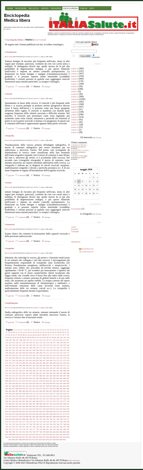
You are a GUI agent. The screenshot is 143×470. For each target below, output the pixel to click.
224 (27, 355)
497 (51, 391)
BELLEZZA (34, 8)
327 (54, 368)
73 (56, 335)
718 (27, 422)
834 (33, 437)
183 (16, 350)
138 (57, 343)
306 (47, 365)
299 (23, 365)
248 (44, 358)
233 (57, 355)
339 (30, 371)
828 (13, 437)
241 (20, 358)
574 (54, 401)
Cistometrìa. (10, 224)
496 (47, 391)
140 (64, 343)
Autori (73, 227)
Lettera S (74, 114)
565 (23, 401)
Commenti (20, 87)
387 (64, 376)
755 (23, 427)
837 (44, 437)
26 (68, 330)
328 (57, 368)
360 (37, 373)
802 (54, 432)
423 (57, 381)
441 (54, 383)
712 (6, 422)
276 (10, 363)
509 (27, 394)
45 (51, 332)
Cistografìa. (9, 136)
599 (10, 406)
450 (20, 386)
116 (47, 340)
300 (27, 365)
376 (27, 376)
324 (44, 368)
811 (20, 434)
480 (57, 388)
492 (33, 391)
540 (68, 396)
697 (20, 419)
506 (16, 394)
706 (51, 419)
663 (33, 414)
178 (64, 348)
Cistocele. (8, 94)
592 (51, 404)
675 (10, 417)
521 (67, 394)
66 (38, 335)
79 (6, 337)
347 (57, 371)
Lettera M (75, 99)
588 (37, 404)
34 (24, 332)
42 (43, 332)
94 (43, 337)
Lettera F (74, 81)
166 (23, 348)
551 (40, 399)
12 (33, 330)
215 (61, 353)
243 (27, 358)
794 (27, 432)
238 (10, 358)
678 (20, 417)
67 (41, 335)
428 (10, 383)
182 (13, 350)
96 (48, 337)
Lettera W (75, 125)
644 (33, 411)
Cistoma (8, 183)
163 (13, 348)
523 (10, 396)
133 (40, 343)
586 (30, 404)
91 (35, 337)
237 (6, 358)
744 (51, 424)
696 (16, 419)
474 (37, 388)
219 (10, 355)
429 (13, 383)
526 (20, 396)
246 (37, 358)
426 (67, 381)
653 (64, 411)
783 (54, 429)
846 (13, 440)
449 (16, 386)
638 (13, 411)
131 (33, 343)
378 (33, 376)
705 (47, 419)
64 (33, 335)
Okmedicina (75, 242)
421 (50, 381)
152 (40, 345)
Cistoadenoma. (11, 52)
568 (33, 401)
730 (68, 422)
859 (57, 440)
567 (30, 401)
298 (20, 365)
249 (47, 358)
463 (64, 386)
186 (27, 350)
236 (68, 355)
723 (44, 422)
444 (64, 383)
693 (6, 419)
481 (61, 388)
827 (10, 437)
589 (40, 404)
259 (16, 360)
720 (33, 422)
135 (47, 343)
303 (37, 365)
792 (20, 432)
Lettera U (74, 120)
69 (46, 335)
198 (68, 350)
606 (33, 406)
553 (47, 399)
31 (16, 332)
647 (44, 411)
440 (51, 383)
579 (6, 404)
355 (20, 373)
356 (23, 373)
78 (68, 335)
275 (6, 363)
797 (37, 432)
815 (33, 434)
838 (47, 437)
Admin (7, 29)
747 (61, 424)
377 (30, 376)
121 (64, 340)
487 (16, 391)
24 (63, 330)
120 (60, 340)
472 (30, 388)
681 (30, 417)
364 (51, 373)
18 (48, 330)
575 (57, 401)
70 (48, 335)
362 (44, 373)
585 (27, 404)
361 (40, 373)
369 (68, 373)
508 (23, 394)
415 (30, 381)
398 (37, 378)
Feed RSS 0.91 (86, 249)
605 (30, 406)
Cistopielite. (9, 248)
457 (44, 386)
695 (13, 419)
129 (27, 343)
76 (63, 335)
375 (23, 376)
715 (16, 422)
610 (47, 406)
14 (38, 330)
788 (6, 432)
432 (23, 383)
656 (10, 414)
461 (57, 386)
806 (68, 432)
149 (30, 345)
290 (57, 363)
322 (37, 368)
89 (30, 337)
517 (54, 394)
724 (47, 422)
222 (20, 355)
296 (13, 365)
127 (20, 343)
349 (64, 371)
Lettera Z (74, 132)
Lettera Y (74, 130)
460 (54, 386)
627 (40, 409)
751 (10, 427)
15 (40, 330)
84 (18, 337)
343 (44, 371)
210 (44, 353)
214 (57, 353)
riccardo (10, 56)
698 (23, 419)
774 (23, 429)
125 (13, 343)
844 (68, 437)
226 (33, 355)
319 (27, 368)
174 (51, 348)
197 (64, 350)
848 (20, 440)
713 (10, 422)
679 (23, 417)
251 (54, 358)
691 (64, 417)
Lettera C (36, 56)
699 (27, 419)
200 (10, 353)
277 (13, 363)
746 (57, 424)
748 (64, 424)
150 (33, 345)
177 (61, 348)
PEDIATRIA (56, 8)
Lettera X (74, 127)
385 (57, 376)
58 (19, 335)
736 (23, 424)
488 (20, 391)
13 (36, 330)
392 (16, 378)
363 (47, 373)
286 (44, 363)
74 (58, 335)
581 (13, 404)
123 (6, 343)
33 (21, 332)
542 (10, 399)
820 (50, 434)
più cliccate (97, 214)
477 (47, 388)
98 (52, 337)
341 (37, 371)
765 (57, 427)
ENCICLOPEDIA (70, 8)
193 (51, 350)
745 (54, 424)
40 (38, 332)
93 (40, 337)
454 (33, 386)
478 (51, 388)
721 (37, 422)
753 (16, 427)
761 (44, 427)
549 (33, 399)
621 (20, 409)
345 (51, 371)
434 (30, 383)
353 (13, 373)
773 (20, 429)
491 (30, 391)
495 (44, 391)
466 (10, 388)
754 (20, 427)
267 (44, 360)
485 (10, 391)
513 (40, 394)
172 (44, 348)
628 (44, 409)
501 (64, 391)
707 (54, 419)
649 (51, 411)
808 (10, 434)
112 (34, 340)
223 (23, 355)
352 (10, 373)
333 (10, 371)
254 (64, 358)
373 (16, 376)
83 (16, 337)
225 (30, 355)
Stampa (45, 87)
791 (16, 432)
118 (54, 340)
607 (37, 406)
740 (37, 424)
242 (23, 358)
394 (23, 378)
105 (10, 340)
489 (23, 391)
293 (68, 363)
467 (13, 388)
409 (10, 381)
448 (13, 386)
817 (40, 434)
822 (57, 434)
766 (61, 427)
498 (54, 391)
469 (20, 388)
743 (47, 424)
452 (27, 386)
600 (13, 406)
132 (37, 343)
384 (54, 376)
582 (16, 404)
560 (6, 401)
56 (14, 335)
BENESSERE (21, 8)
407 (68, 378)
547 (27, 399)
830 (20, 437)
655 (6, 414)
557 (61, 399)
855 (44, 440)
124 (10, 343)
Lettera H (74, 86)
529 (30, 396)
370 (6, 376)
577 (64, 401)
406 (64, 378)
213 (54, 353)
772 (16, 429)
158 (61, 345)
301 (30, 365)
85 (21, 337)
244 (30, 358)
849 (23, 440)
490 (27, 391)
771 (13, 429)
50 (63, 332)
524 (13, 396)
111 (30, 340)
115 (44, 340)
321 (33, 368)
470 (23, 388)
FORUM (83, 8)
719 (30, 422)
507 (20, 394)
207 (33, 353)
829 (16, 437)
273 (64, 360)
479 (54, 388)
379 (37, 376)
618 (10, 409)
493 (37, 391)
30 (14, 332)
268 (47, 360)
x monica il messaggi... (80, 156)
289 (54, 363)
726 (54, 422)
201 (13, 353)
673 (68, 414)
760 (40, 427)
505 (13, 394)
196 (61, 350)
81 (11, 337)
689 (57, 417)
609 (44, 406)
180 (6, 350)
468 (16, 388)
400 (44, 378)
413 (23, 381)
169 (33, 348)
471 (27, 388)
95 (45, 337)
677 (16, 417)
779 (40, 429)
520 (64, 394)
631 (54, 409)
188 (33, 350)
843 (64, 437)
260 (20, 360)
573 (51, 401)
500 (61, 391)
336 (20, 371)
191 (44, 350)
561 (10, 401)
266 (40, 360)
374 (20, 376)
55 (11, 335)
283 (33, 363)
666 (44, 414)
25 (65, 330)
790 (13, 432)
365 (54, 373)
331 (68, 368)
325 (47, 368)
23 (60, 330)
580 (10, 404)
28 (9, 332)
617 (6, 409)
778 (37, 429)
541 (6, 399)
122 (67, 340)
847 (16, 440)
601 (16, 406)
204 (23, 353)
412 (20, 381)
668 (51, 414)
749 (68, 424)
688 (54, 417)
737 (27, 424)
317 (20, 368)
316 (16, 368)
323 (40, 368)
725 (51, 422)
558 (64, 399)
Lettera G (74, 84)
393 (20, 378)
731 (6, 424)
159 (64, 345)
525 (16, 396)
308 (54, 365)
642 (27, 411)
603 (23, 406)
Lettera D (74, 76)
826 (6, 437)
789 (10, 432)
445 (68, 383)
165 (20, 348)
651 (57, 411)
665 (40, 414)
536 (54, 396)
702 (37, 419)
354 (16, 373)
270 (54, 360)
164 (16, 348)
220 (13, 355)
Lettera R (74, 112)
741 (40, 424)
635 (68, 409)
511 (33, 394)
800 (47, 432)
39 (36, 332)
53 (6, 335)
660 (23, 414)
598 (6, 406)
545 (20, 399)
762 (47, 427)
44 (48, 332)
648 (47, 411)
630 (51, 409)
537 (57, 396)
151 (37, 345)
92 (38, 337)
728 (61, 422)
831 (23, 437)
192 (47, 350)
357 (27, 373)
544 (16, 399)
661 (27, 414)
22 (58, 330)
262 (27, 360)
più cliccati (97, 137)
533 (44, 396)
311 (64, 365)
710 (64, 419)
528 (27, 396)
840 (54, 437)
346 (54, 371)
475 (40, 388)
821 (54, 434)
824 (64, 434)
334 (13, 371)
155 (51, 345)
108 (20, 340)
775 (27, 429)
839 (51, 437)
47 (56, 332)
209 (40, 353)
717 (23, 422)
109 (24, 340)
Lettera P (74, 107)
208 (37, 353)
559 (68, 399)
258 (13, 360)
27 (6, 332)
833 (30, 437)
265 (37, 360)
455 (37, 386)
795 (30, 432)
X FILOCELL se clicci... (80, 150)
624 (30, 409)
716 (20, 422)
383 (51, 376)
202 (16, 353)
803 (57, 432)
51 (65, 332)
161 (6, 348)
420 (47, 381)
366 (57, 373)
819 (47, 434)
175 (54, 348)
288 (51, 363)
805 (64, 432)
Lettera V (74, 122)
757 (30, 427)
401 (47, 378)
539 (64, 396)
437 (40, 383)
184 (20, 350)
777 (33, 429)
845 (10, 440)
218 (6, 355)
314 (10, 368)
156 (54, 345)
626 (37, 409)
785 (61, 429)
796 (33, 432)
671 (61, 414)
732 (10, 424)
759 (37, 427)
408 (6, 381)
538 (61, 396)
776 (30, 429)
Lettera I (74, 89)
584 (23, 404)
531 (37, 396)
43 (46, 332)
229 (44, 355)
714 (13, 422)
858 (54, 440)
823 (61, 434)
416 (33, 381)
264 (33, 360)
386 (61, 376)
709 (61, 419)
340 (33, 371)
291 (61, 363)
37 (31, 332)
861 (64, 440)
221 (16, 355)
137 (54, 343)
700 (30, 419)
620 (16, 409)
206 (30, 353)
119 (57, 340)
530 (33, 396)
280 (23, 363)
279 (20, 363)
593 (54, 404)
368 (64, 373)
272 (61, 360)
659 (20, 414)
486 (13, 391)
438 (44, 383)
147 (23, 345)
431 (20, 383)
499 (57, 391)
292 (64, 363)
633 (61, 409)
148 (27, 345)
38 (33, 332)
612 (54, 406)
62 (29, 335)
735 (20, 424)
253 (61, 358)
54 (9, 335)
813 (27, 434)
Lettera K (74, 94)
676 (13, 417)
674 (6, 417)
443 (61, 383)
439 (47, 383)
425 (64, 381)
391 (13, 378)
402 (51, 378)
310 (61, 365)
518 (57, 394)
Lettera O (74, 104)
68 (43, 335)
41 (41, 332)
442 (57, 383)
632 (57, 409)
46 (53, 332)
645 (37, 411)
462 (61, 386)
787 (68, 429)
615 (64, 406)
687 (51, 417)
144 (13, 345)
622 (23, 409)
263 (30, 360)
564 (20, 401)
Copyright (75, 231)
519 (61, 394)
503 (6, 394)
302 (33, 365)
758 (33, 427)
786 (64, 429)
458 (47, 386)
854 (40, 440)
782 (51, 429)
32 (19, 332)
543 (13, 399)
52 (68, 332)
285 (40, 363)
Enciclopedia (76, 209)
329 (61, 368)
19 (50, 330)
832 (27, 437)
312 (67, 365)
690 (61, 417)
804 (61, 432)
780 (44, 429)
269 (51, 360)
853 (37, 440)
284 (37, 363)
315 (13, 368)
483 (68, 388)
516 (50, 394)
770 (10, 429)
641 (23, 411)
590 (44, 404)
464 (68, 386)
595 (61, 404)
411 (16, 381)
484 (6, 391)
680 (27, 417)
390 (10, 378)
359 (33, 373)
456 (40, 386)
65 (36, 335)
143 (10, 345)
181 (10, 350)
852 (33, 440)
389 (6, 378)
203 (20, 353)
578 (68, 401)
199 (6, 353)
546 (23, 399)
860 (61, 440)
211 (47, 353)
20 (53, 330)
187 (30, 350)
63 (31, 335)
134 (44, 343)
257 (10, 360)
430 (16, 383)
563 (16, 401)
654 (68, 411)
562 (13, 401)
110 (27, 340)
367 (61, 373)
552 (44, 399)
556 (57, 399)
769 (6, 429)
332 (6, 371)
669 (54, 414)
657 (13, 414)
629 (47, 409)
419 (44, 381)
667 (47, 414)
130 (30, 343)
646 (40, 411)
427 (6, 383)
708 (57, 419)
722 (40, 422)
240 (16, 358)
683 (37, 417)
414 (27, 381)
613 (57, 406)
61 (26, 335)
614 (61, 406)
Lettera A (74, 69)
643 (30, 411)
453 (30, 386)
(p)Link (9, 87)
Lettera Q (74, 109)
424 (61, 381)
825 (67, 434)
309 (57, 365)
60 (24, 335)
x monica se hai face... (79, 145)
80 (8, 337)
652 (61, 411)
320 (30, 368)
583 (20, 404)
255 (68, 358)
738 (30, 424)
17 (45, 330)
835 (37, 437)
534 (47, 396)
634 (64, 409)
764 (54, 427)
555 (54, 399)
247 (40, 358)
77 (65, 335)
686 (47, 417)
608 (40, 406)
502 (68, 391)
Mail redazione (74, 460)
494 (40, 391)
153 (44, 345)
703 (40, 419)
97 (50, 337)
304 (40, 365)
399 (40, 378)
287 (47, 363)
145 (16, 345)
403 (54, 378)
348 (61, 371)
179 (68, 348)
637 (10, 411)
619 (13, 409)
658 (16, 414)
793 (23, 432)
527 (23, 396)
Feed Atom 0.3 (86, 252)
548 (30, 399)
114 (40, 340)
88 (28, 337)
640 (20, 411)
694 (10, 419)
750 (6, 427)
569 (37, 401)
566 (27, 401)
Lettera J (74, 91)
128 (23, 343)
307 (51, 365)
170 (37, 348)
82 (13, 337)
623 (27, 409)
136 (51, 343)
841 (57, 437)
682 (33, 417)
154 (47, 345)
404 (57, 378)
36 (29, 332)
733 (13, 424)
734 (16, 424)
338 (27, 371)
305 (44, 365)
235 (64, 355)
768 (68, 427)
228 (40, 355)
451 (23, 386)
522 (6, 396)
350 (68, 371)
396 (30, 378)
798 (40, 432)
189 (37, 350)
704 (44, 419)
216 (64, 353)
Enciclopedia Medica (15, 40)
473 (33, 388)
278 (16, 363)
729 (64, 422)
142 (6, 345)
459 (51, 386)
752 (13, 427)
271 (57, 360)
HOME (10, 8)
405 (61, 378)
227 (37, 355)
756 (27, 427)
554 (51, 399)
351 (6, 373)
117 (50, 340)
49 (60, 332)
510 (30, 394)
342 (40, 371)
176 (57, 348)
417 (37, 381)
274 (68, 360)
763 (51, 427)
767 (64, 427)
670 (57, 414)
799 (44, 432)
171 (40, 348)
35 (26, 332)
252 (57, 358)
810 (16, 434)
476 (44, 388)
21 (55, 330)
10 (28, 330)
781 (47, 429)
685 (44, 417)
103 (68, 337)
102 (64, 337)
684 (40, 417)
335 (16, 371)
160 (68, 345)
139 (61, 343)
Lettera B (74, 71)
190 (40, 350)
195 (57, 350)
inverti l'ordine (39, 40)
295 (10, 365)
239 (13, 358)
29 (11, 332)
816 (37, 434)
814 (30, 434)
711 (68, 419)
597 (68, 404)
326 (51, 368)
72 (53, 335)
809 (13, 434)
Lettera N (74, 102)
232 (54, 355)
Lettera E (74, 79)
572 (47, 401)
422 (54, 381)
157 (57, 345)
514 (44, 394)
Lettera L (74, 97)
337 (23, 371)
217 (67, 353)
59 (21, 335)
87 (25, 337)
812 (23, 434)
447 (10, 386)
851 (30, 440)
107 (17, 340)
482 (64, 388)
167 (27, 348)
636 (6, 411)
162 (10, 348)
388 (68, 376)
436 (37, 383)
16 (43, 330)
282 (30, 363)
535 (51, 396)
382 (47, 376)
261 (23, 360)
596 (64, 404)
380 (40, 376)
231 (51, 355)
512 (37, 394)
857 (51, 440)
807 (6, 434)
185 (23, 350)
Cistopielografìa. (11, 303)
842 (61, 437)
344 (47, 371)
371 (10, 376)
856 (47, 440)
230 (47, 355)
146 (20, 345)
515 (47, 394)
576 (61, 401)
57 (16, 335)
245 (33, 358)
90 (33, 337)
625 (33, 409)
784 (57, 429)
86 (23, 337)
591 (47, 404)
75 (60, 335)
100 (57, 337)
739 (33, 424)
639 (16, 411)
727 (57, 422)
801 (51, 432)
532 (40, 396)
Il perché (74, 229)
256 (6, 360)
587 (33, 404)
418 (40, 381)
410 (13, 381)
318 (23, 368)
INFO (91, 8)
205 (27, 353)
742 (44, 424)
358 (30, 373)
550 (37, 399)
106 (13, 340)
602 (20, 406)
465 (6, 388)
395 (27, 378)
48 (58, 332)
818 (44, 434)
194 (54, 350)
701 (33, 419)
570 (40, 401)
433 (27, 383)
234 (61, 355)
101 (61, 337)
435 (33, 383)
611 (51, 406)
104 (7, 340)
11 (31, 330)
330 (64, 368)
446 (6, 386)
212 (50, 353)
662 (30, 414)
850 (27, 440)
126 (16, 343)
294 (6, 365)
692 (68, 417)
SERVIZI (45, 8)
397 (33, 378)
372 (13, 376)
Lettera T (74, 117)
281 (27, 363)
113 (37, 340)
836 (40, 437)
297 (16, 365)
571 (44, 401)
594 (57, 404)
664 (37, 414)
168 (30, 348)
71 (51, 335)
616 (67, 406)
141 (68, 343)
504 (10, 394)
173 (47, 348)
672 (64, 414)
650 (54, 411)
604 (27, 406)
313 (6, 368)
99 (55, 337)
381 (44, 376)
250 (51, 358)
